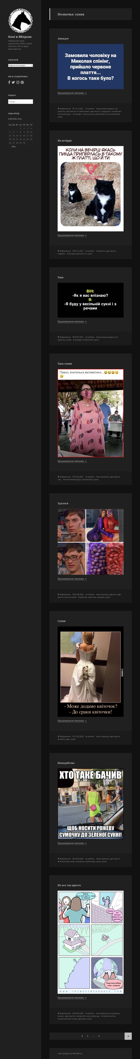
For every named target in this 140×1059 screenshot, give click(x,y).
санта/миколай (112, 114)
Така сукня (65, 363)
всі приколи (103, 477)
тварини (61, 253)
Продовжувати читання (72, 92)
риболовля (100, 114)
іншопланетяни (64, 1019)
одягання (82, 1019)
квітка (62, 739)
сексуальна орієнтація (85, 861)
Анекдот (63, 38)
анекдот (78, 114)
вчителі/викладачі (73, 479)
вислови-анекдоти (106, 108)
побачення (88, 340)
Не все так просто (69, 885)
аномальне (103, 1013)
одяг (68, 739)
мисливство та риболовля (77, 111)
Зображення (65, 108)
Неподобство (66, 763)
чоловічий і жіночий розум (88, 1016)
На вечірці (65, 140)
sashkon (91, 108)
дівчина (79, 253)
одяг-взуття (95, 111)
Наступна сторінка (128, 1036)
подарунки (105, 111)
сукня (60, 117)
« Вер (13, 146)
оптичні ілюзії (70, 597)
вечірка (72, 253)
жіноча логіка (89, 114)
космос (61, 1016)
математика (87, 479)
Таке (61, 277)
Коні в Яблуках (20, 37)
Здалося (63, 503)
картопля (92, 597)
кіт (85, 253)
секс (59, 479)
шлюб (68, 340)
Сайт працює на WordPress (70, 1053)
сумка (104, 861)
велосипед (64, 861)
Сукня (61, 621)
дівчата (101, 251)
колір (72, 861)
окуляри (100, 597)
